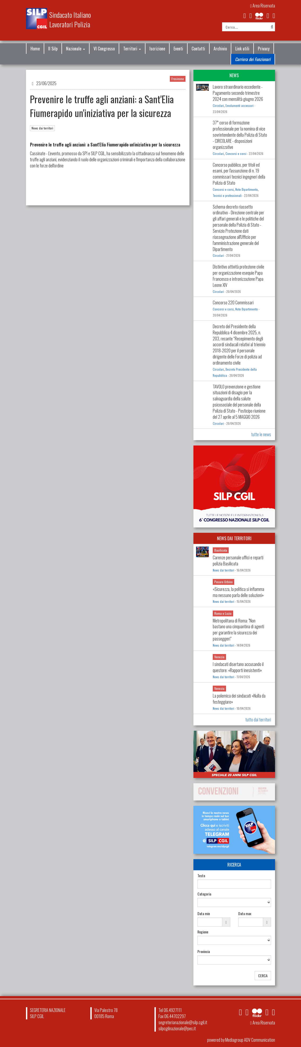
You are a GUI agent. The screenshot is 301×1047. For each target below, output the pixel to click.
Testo (201, 875)
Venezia (219, 657)
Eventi (178, 48)
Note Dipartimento (246, 189)
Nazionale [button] (75, 48)
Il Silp (52, 48)
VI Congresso (104, 48)
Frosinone (177, 78)
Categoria (204, 894)
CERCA (263, 975)
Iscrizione (157, 48)
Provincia (203, 951)
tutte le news (261, 434)
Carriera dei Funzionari (253, 59)
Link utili (242, 48)
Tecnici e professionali (227, 195)
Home (35, 48)
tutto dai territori (258, 719)
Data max (244, 913)
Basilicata (220, 550)
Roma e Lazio (223, 613)
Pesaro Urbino (223, 581)
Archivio (220, 48)
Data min (203, 913)
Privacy (263, 48)
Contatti (198, 48)
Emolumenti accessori (239, 105)
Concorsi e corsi (235, 154)
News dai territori (42, 128)
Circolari (218, 105)
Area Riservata (262, 5)
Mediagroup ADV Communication (250, 1040)
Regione (202, 931)
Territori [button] (132, 48)
